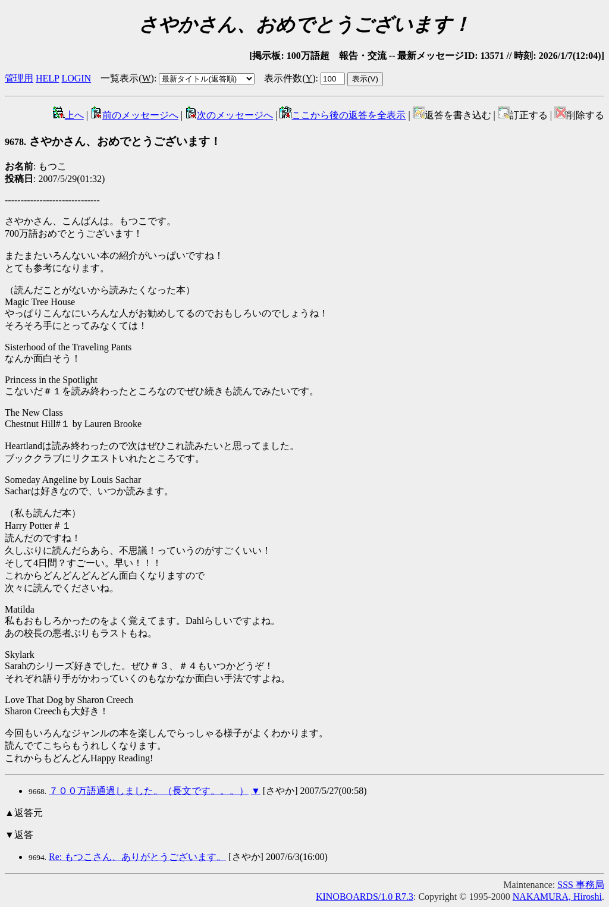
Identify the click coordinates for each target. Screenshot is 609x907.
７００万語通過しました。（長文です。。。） (149, 791)
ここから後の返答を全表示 (343, 115)
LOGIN (76, 78)
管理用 (19, 78)
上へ (68, 115)
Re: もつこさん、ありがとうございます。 (137, 857)
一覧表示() (127, 78)
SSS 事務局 (580, 885)
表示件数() (289, 78)
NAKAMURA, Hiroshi (557, 897)
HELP (47, 78)
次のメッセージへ (229, 115)
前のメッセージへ (134, 115)
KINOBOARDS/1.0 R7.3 (364, 897)
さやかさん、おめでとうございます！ (113, 141)
